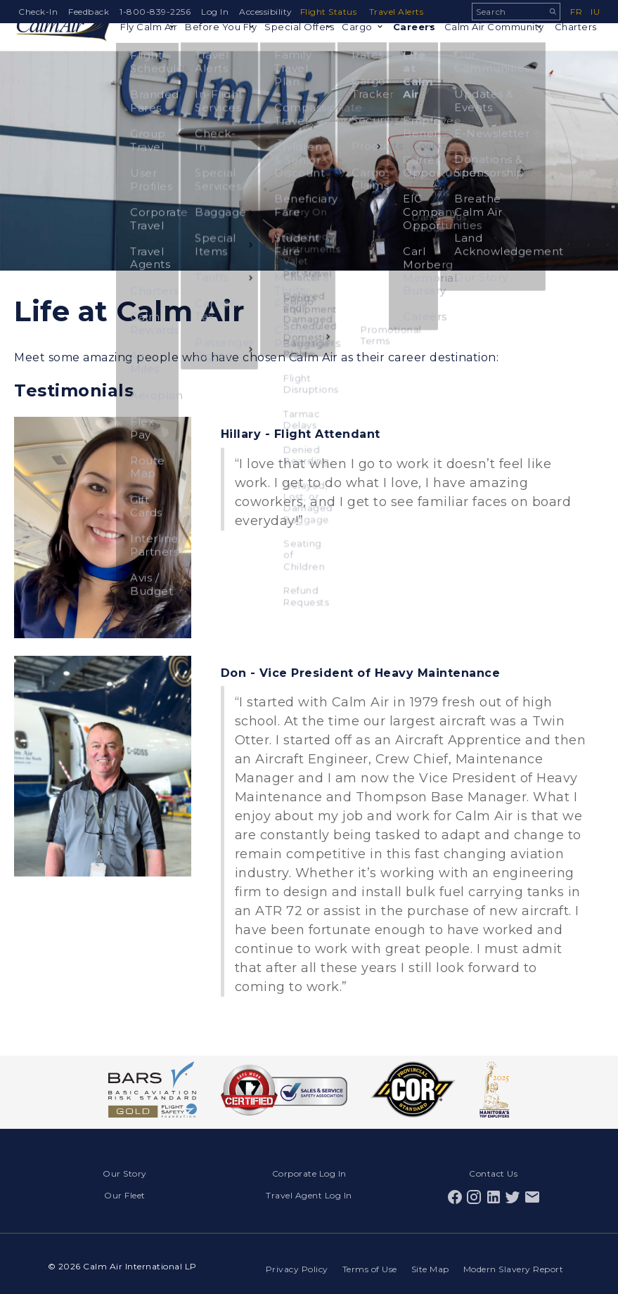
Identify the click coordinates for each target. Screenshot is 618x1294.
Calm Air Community (484, 50)
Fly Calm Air (137, 56)
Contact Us (493, 1172)
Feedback (88, 11)
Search (553, 12)
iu (595, 11)
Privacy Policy (290, 1261)
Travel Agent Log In (309, 1191)
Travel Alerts (401, 11)
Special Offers (282, 50)
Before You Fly (206, 50)
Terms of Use (365, 1261)
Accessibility (265, 11)
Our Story (125, 1172)
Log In (214, 11)
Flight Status (331, 11)
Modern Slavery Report (515, 1261)
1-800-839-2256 (155, 11)
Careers (411, 45)
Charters (574, 45)
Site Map (429, 1261)
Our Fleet (125, 1191)
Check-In (38, 11)
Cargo (352, 45)
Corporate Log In (309, 1172)
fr (576, 11)
